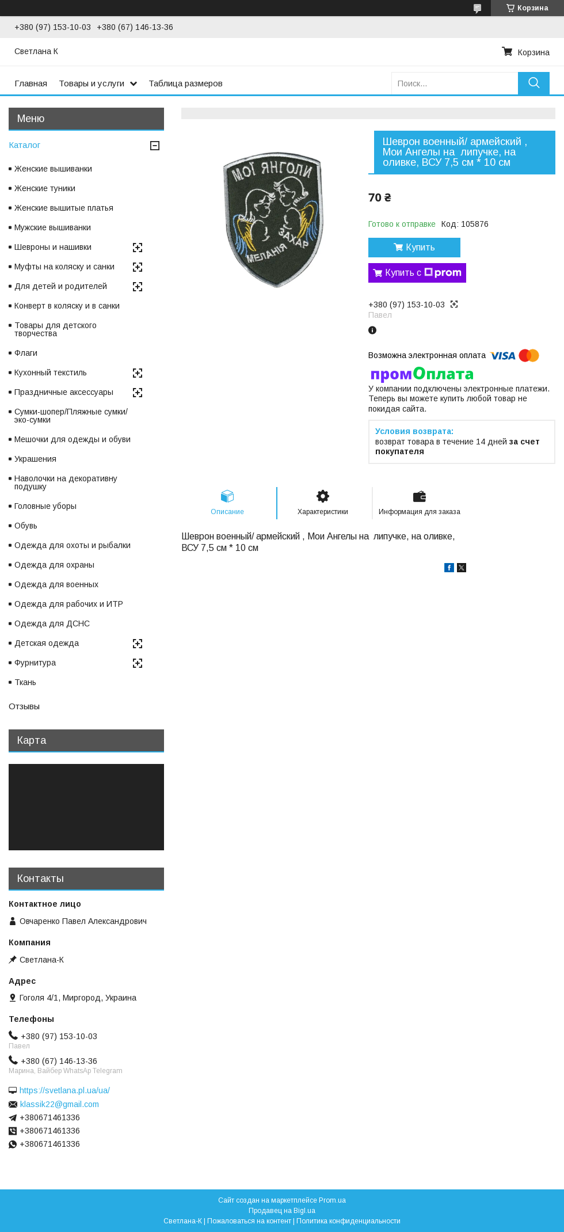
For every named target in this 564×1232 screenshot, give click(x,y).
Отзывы (24, 706)
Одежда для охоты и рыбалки (72, 545)
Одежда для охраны (54, 564)
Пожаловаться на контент (249, 1221)
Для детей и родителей (60, 286)
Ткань (25, 682)
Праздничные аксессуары (63, 392)
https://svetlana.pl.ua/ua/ (65, 1090)
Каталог (24, 145)
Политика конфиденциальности (348, 1221)
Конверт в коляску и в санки (67, 305)
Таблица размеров (185, 83)
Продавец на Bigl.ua (282, 1211)
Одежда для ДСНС (52, 623)
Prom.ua (332, 1200)
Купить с (423, 273)
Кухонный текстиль (50, 372)
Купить (420, 247)
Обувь (25, 525)
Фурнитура (35, 662)
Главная (30, 83)
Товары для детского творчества (55, 329)
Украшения (35, 458)
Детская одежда (46, 643)
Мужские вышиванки (52, 227)
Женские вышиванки (53, 168)
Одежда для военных (56, 584)
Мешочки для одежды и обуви (72, 439)
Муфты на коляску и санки (64, 266)
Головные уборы (45, 506)
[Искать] (534, 83)
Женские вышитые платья (63, 207)
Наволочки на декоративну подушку (65, 482)
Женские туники (44, 188)
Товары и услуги (91, 83)
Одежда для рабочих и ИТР (68, 604)
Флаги (25, 353)
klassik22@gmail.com (59, 1104)
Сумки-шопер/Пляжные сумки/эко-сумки (71, 415)
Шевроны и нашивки (53, 247)
